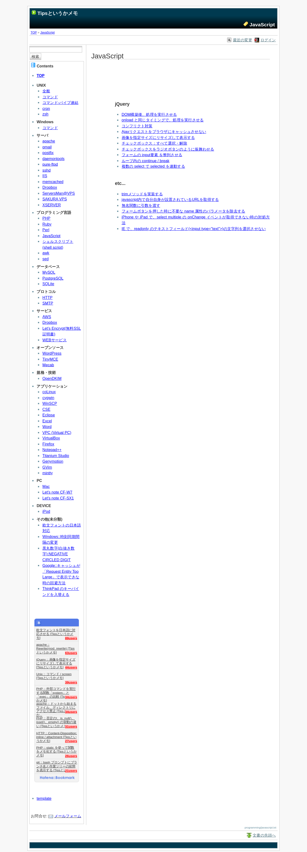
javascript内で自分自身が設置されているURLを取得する (170, 199)
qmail (47, 147)
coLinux (49, 392)
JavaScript (47, 32)
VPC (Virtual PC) (56, 432)
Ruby (46, 224)
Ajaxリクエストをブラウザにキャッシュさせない (164, 131)
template (44, 798)
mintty (47, 473)
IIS (44, 176)
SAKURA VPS (54, 199)
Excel (47, 421)
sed (45, 259)
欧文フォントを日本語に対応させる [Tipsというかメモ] (55, 632)
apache (48, 141)
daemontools (53, 158)
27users (71, 741)
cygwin (48, 397)
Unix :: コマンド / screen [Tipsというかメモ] (54, 676)
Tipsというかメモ (57, 13)
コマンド (50, 96)
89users (71, 638)
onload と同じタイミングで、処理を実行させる (163, 120)
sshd (46, 170)
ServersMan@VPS (58, 193)
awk (45, 253)
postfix (48, 153)
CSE (46, 409)
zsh (45, 114)
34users (71, 697)
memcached (53, 181)
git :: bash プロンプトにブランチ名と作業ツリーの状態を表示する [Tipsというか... (56, 764)
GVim (47, 467)
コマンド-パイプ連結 (60, 102)
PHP (46, 218)
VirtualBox (51, 438)
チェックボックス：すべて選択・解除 (154, 143)
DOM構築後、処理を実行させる (149, 114)
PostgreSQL (53, 278)
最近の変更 (242, 40)
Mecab (48, 365)
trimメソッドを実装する (142, 194)
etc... (120, 183)
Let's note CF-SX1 (58, 498)
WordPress (51, 353)
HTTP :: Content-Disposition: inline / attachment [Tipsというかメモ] (56, 735)
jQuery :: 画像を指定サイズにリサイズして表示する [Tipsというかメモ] (55, 661)
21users (71, 770)
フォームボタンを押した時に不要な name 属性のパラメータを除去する (183, 211)
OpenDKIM (51, 378)
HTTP (47, 297)
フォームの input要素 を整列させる (152, 155)
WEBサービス (54, 340)
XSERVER (51, 204)
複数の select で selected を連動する (153, 166)
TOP (34, 32)
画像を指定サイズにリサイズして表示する (158, 137)
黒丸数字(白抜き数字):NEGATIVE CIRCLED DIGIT (58, 554)
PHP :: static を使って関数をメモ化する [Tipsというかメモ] (56, 750)
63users (71, 652)
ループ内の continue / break (145, 160)
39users (71, 682)
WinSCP (49, 403)
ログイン (268, 40)
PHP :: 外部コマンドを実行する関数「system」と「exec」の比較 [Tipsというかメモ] (56, 691)
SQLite (48, 284)
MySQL (48, 272)
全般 (46, 91)
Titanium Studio (55, 455)
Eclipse (48, 415)
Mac (46, 486)
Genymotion (52, 461)
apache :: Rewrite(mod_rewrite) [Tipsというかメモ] (55, 647)
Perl (45, 230)
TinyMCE (50, 359)
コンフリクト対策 (137, 126)
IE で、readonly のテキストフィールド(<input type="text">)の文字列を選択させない (194, 228)
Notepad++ (51, 449)
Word (47, 426)
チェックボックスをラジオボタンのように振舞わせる (168, 149)
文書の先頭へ (264, 835)
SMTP (47, 303)
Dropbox (49, 187)
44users (71, 667)
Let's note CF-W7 (57, 492)
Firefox (48, 444)
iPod (46, 511)
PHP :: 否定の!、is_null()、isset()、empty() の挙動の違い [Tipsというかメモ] (56, 720)
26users (71, 756)
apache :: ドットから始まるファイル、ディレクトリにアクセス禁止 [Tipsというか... (56, 706)
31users (71, 726)
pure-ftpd (50, 164)
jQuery (122, 103)
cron (46, 108)
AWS (46, 317)
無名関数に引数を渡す (141, 205)
